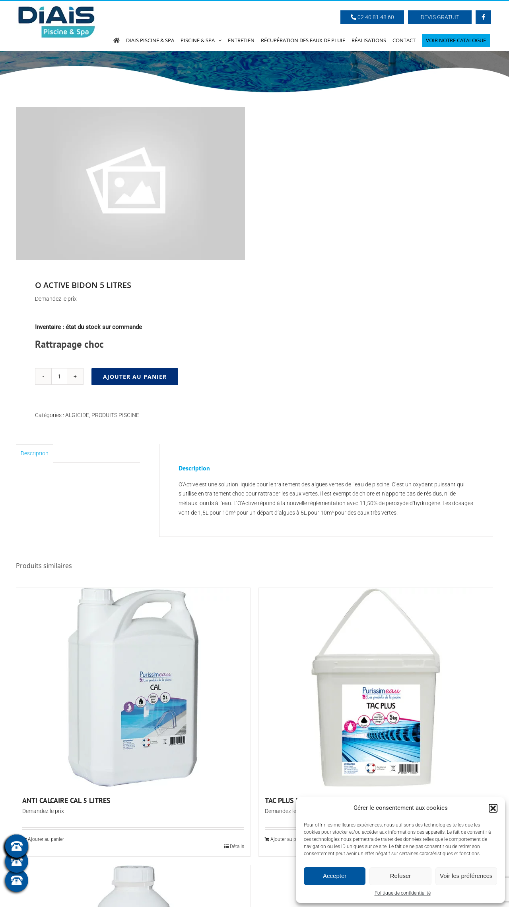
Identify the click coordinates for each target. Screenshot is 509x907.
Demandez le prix (56, 299)
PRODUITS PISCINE (115, 415)
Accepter (334, 875)
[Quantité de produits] (59, 376)
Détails (237, 846)
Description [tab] (35, 453)
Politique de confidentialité (403, 893)
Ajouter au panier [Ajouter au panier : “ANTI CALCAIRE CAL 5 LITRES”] (46, 839)
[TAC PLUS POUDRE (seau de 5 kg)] (376, 687)
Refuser (400, 875)
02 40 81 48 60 (372, 17)
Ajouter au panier (135, 376)
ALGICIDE (77, 415)
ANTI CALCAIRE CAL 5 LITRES (66, 800)
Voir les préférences (466, 875)
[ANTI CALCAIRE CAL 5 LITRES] (133, 687)
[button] (493, 808)
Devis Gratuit (440, 17)
